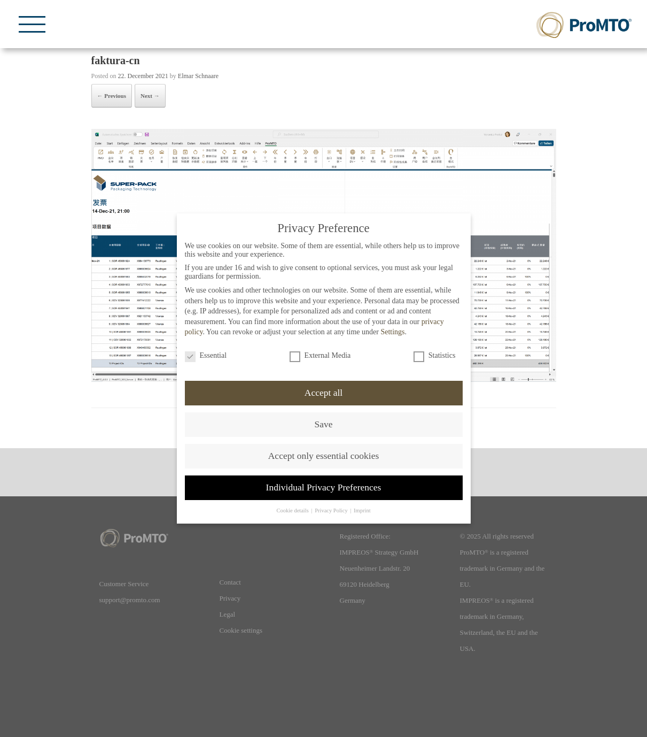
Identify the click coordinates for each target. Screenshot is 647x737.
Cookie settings (241, 630)
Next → (150, 96)
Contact (230, 582)
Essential (206, 355)
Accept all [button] (323, 392)
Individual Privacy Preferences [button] (323, 487)
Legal (228, 614)
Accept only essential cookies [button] (323, 455)
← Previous (112, 96)
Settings (392, 332)
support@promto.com (129, 600)
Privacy (230, 598)
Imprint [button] (362, 510)
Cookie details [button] (293, 510)
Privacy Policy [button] (332, 510)
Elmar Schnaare (198, 76)
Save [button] (323, 424)
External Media (320, 355)
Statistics (435, 355)
